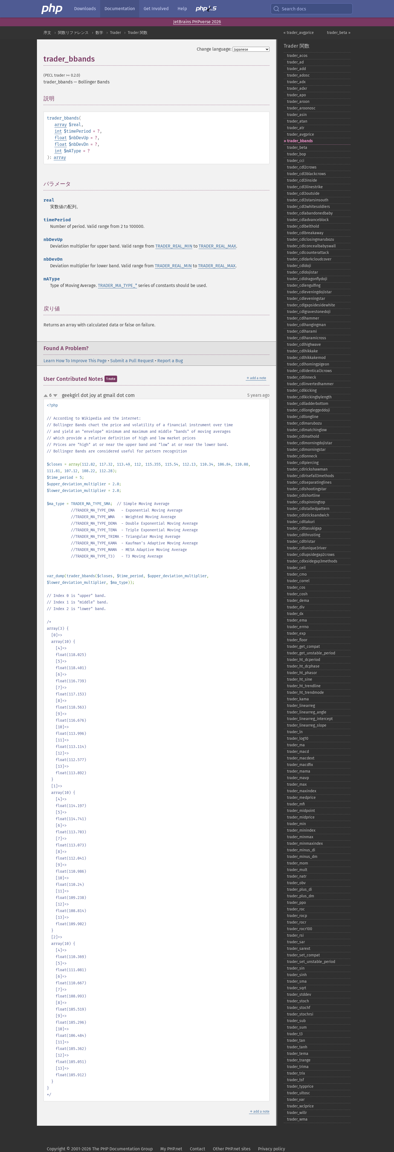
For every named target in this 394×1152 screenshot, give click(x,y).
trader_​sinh (297, 975)
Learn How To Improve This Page (75, 360)
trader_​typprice (300, 1086)
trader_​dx (295, 613)
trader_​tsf (295, 1080)
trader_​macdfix (300, 764)
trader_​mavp (298, 778)
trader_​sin (296, 968)
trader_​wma (297, 1119)
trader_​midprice (301, 817)
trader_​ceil (296, 567)
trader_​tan (296, 1040)
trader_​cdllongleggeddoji (308, 410)
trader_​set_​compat (303, 955)
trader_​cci (295, 160)
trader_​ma (296, 745)
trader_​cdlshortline (303, 495)
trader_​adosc (298, 75)
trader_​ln (295, 732)
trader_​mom (297, 863)
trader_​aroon (298, 101)
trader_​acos (297, 55)
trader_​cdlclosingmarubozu (310, 239)
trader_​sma (297, 981)
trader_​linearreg (301, 705)
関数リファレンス (73, 32)
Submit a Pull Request (132, 360)
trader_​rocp (297, 915)
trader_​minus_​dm (302, 856)
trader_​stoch (298, 1001)
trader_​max (297, 784)
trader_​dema (298, 600)
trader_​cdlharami (302, 331)
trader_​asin (297, 114)
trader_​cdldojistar (302, 272)
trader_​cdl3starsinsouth (307, 200)
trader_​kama (298, 699)
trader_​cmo (297, 574)
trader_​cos (296, 587)
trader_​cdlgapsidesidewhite (311, 305)
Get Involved (156, 8)
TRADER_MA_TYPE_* (117, 285)
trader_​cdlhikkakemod (306, 357)
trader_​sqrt (296, 988)
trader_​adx (296, 82)
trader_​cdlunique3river (306, 548)
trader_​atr (295, 128)
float (60, 137)
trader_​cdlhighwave (304, 344)
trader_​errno (298, 627)
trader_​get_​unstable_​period (311, 653)
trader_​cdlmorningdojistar (309, 443)
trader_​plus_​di (299, 889)
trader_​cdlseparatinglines (309, 482)
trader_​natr (296, 876)
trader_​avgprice (300, 134)
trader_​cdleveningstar (306, 298)
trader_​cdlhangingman (306, 325)
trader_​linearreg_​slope (306, 725)
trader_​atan (297, 121)
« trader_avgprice (298, 32)
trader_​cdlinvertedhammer (310, 384)
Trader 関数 (137, 32)
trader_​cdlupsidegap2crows (311, 554)
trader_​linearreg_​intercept (310, 718)
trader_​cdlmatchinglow (307, 430)
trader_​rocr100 (299, 929)
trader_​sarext (298, 948)
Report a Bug (170, 360)
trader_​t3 (295, 1034)
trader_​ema (297, 620)
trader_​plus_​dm (300, 896)
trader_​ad (295, 62)
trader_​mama (298, 771)
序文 (47, 32)
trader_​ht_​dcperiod (303, 659)
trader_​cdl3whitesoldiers (308, 206)
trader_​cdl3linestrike (305, 187)
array (60, 124)
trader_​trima (298, 1066)
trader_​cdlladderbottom (307, 403)
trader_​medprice (301, 797)
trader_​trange (299, 1060)
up (47, 396)
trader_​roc (296, 909)
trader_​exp (296, 633)
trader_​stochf (298, 1007)
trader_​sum (297, 1027)
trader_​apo (296, 95)
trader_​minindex (301, 830)
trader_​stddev (299, 994)
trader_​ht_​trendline (304, 686)
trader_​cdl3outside (303, 193)
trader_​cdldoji (299, 265)
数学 (99, 32)
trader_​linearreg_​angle (306, 712)
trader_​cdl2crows (302, 167)
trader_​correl (298, 581)
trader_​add (296, 68)
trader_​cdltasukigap (304, 528)
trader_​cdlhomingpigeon (308, 364)
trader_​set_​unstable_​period (311, 961)
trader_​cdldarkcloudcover (309, 259)
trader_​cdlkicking (302, 390)
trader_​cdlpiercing (302, 462)
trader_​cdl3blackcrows (306, 174)
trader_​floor (297, 640)
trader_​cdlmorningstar (306, 449)
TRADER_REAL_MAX (217, 246)
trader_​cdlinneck (301, 377)
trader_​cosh (297, 594)
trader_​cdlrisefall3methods (310, 476)
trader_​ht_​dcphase (303, 666)
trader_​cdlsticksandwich (308, 515)
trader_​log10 (297, 738)
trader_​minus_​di (301, 850)
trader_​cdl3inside (302, 180)
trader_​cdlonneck (302, 456)
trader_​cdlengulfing (303, 285)
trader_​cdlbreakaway (305, 233)
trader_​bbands (300, 141)
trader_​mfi (296, 804)
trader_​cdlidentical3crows (309, 370)
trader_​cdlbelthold (303, 226)
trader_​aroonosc (301, 108)
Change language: (214, 49)
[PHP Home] (52, 9)
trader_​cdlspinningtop (306, 502)
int (58, 131)
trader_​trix (296, 1073)
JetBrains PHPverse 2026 (197, 21)
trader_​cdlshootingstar (306, 489)
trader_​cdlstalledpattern (308, 508)
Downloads (85, 8)
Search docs (289, 8)
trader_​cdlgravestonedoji (309, 311)
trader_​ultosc (298, 1093)
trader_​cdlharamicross (306, 338)
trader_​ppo (296, 902)
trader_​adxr (297, 88)
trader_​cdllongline (302, 416)
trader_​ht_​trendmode (305, 692)
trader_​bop (296, 154)
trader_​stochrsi (300, 1014)
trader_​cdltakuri (301, 522)
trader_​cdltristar (301, 541)
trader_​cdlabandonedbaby (310, 213)
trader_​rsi (295, 935)
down (55, 395)
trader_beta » (338, 32)
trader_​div (296, 607)
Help (182, 8)
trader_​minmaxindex (305, 843)
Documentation (120, 8)
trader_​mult (297, 869)
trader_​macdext (300, 758)
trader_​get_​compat (303, 646)
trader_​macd (298, 751)
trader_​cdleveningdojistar (309, 292)
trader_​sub (296, 1020)
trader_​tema (297, 1053)
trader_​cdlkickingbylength (309, 397)
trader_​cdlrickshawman (307, 469)
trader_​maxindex (301, 791)
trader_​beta (297, 147)
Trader (115, 32)
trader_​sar (296, 942)
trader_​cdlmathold (303, 436)
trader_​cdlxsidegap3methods (312, 561)
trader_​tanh (297, 1047)
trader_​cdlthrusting (303, 535)
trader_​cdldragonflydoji (307, 279)
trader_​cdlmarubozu (304, 423)
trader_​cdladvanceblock (308, 219)
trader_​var (296, 1099)
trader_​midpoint (301, 810)
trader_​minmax (300, 837)
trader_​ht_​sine (299, 679)
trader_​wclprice (300, 1106)
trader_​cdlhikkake (302, 351)
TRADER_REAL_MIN (173, 246)
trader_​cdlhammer (303, 318)
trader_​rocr (296, 922)
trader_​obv (296, 883)
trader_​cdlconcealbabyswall (311, 246)
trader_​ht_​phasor (302, 673)
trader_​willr (297, 1112)
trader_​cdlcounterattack (308, 252)
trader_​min (296, 824)
